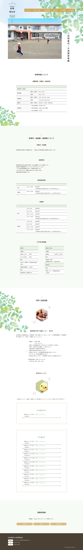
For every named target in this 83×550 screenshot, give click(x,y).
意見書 (24, 523)
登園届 (41, 523)
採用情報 (63, 10)
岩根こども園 (37, 10)
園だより (56, 10)
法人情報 (71, 10)
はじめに (28, 10)
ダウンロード (42, 414)
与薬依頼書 (58, 523)
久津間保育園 (47, 10)
